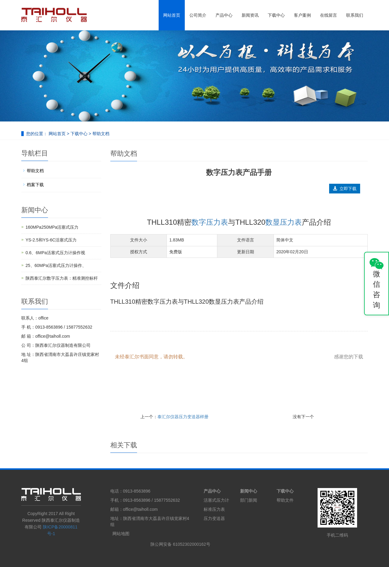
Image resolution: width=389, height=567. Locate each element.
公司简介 (197, 15)
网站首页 (171, 15)
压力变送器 (214, 518)
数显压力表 (283, 222)
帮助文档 (100, 133)
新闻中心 (248, 491)
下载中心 (276, 15)
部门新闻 (248, 500)
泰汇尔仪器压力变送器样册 (182, 416)
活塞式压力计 (216, 500)
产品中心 (223, 15)
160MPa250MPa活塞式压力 (52, 227)
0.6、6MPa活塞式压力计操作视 (55, 252)
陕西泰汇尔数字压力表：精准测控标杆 (62, 278)
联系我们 (354, 15)
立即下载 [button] (344, 188)
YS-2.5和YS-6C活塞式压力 (51, 239)
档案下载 (35, 184)
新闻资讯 (250, 15)
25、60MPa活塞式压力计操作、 (56, 265)
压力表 (217, 222)
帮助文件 (285, 500)
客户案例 (302, 15)
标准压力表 (214, 509)
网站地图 (120, 533)
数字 (198, 222)
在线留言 (328, 15)
